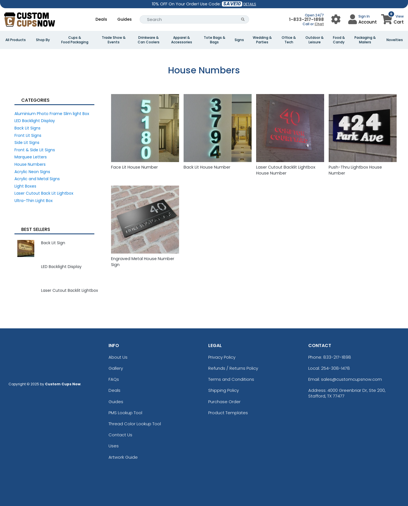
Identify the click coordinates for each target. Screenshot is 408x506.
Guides (124, 19)
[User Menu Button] (336, 19)
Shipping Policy (223, 390)
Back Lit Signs (27, 128)
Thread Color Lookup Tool (135, 424)
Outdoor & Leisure (314, 39)
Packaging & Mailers (365, 39)
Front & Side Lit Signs (34, 150)
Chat (319, 24)
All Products (15, 40)
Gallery (116, 368)
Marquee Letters (30, 157)
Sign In (364, 16)
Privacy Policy (221, 357)
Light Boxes (25, 186)
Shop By (43, 40)
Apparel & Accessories (181, 39)
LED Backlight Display (34, 121)
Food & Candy (339, 39)
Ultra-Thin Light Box (33, 200)
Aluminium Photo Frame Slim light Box (51, 113)
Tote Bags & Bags (214, 39)
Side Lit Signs (26, 142)
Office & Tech (289, 39)
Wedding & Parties (262, 39)
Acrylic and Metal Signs (37, 179)
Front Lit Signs (27, 135)
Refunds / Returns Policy (233, 368)
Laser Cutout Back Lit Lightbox (43, 193)
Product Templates (228, 413)
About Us (118, 357)
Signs (239, 40)
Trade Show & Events (114, 39)
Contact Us (120, 435)
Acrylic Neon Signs (32, 172)
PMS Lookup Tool (125, 413)
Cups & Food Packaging (74, 39)
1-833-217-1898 (306, 19)
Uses (114, 446)
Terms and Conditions (231, 379)
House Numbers (30, 164)
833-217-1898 (337, 357)
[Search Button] (243, 19)
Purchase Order (224, 402)
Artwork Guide (123, 457)
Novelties (394, 40)
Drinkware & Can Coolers (149, 39)
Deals (101, 19)
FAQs (114, 379)
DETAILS (249, 4)
